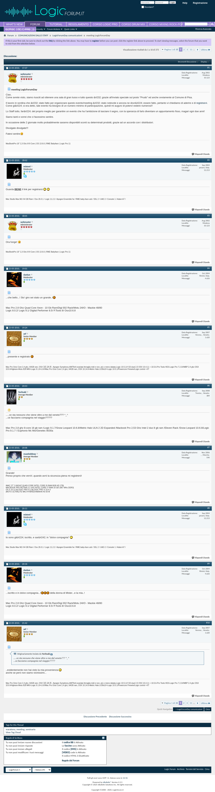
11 (191, 49)
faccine (68, 745)
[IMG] (73, 749)
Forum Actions (53, 29)
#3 (208, 215)
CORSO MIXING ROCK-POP (166, 24)
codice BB (68, 742)
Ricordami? (148, 7)
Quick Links (69, 29)
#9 (208, 563)
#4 (208, 268)
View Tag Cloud (13, 732)
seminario (30, 729)
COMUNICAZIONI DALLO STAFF (33, 35)
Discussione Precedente (95, 716)
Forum (10, 35)
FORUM (35, 24)
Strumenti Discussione (187, 62)
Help (184, 3)
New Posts (10, 29)
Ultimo (205, 49)
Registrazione (200, 3)
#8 (208, 508)
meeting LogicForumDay (31, 56)
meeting (20, 729)
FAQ (18, 29)
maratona (10, 729)
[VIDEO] (66, 752)
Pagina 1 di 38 (171, 49)
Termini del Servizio (194, 769)
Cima (208, 709)
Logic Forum (170, 769)
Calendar (26, 29)
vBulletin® (107, 782)
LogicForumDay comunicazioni (67, 35)
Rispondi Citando (201, 154)
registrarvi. (202, 103)
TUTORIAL (56, 24)
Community (38, 29)
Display (204, 62)
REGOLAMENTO (78, 24)
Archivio (180, 769)
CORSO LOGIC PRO (105, 24)
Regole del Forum (70, 760)
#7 (208, 447)
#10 (208, 622)
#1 (208, 67)
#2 (208, 160)
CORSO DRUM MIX (133, 24)
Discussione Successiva (120, 716)
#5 (208, 327)
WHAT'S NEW (14, 24)
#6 (208, 385)
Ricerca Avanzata (203, 29)
